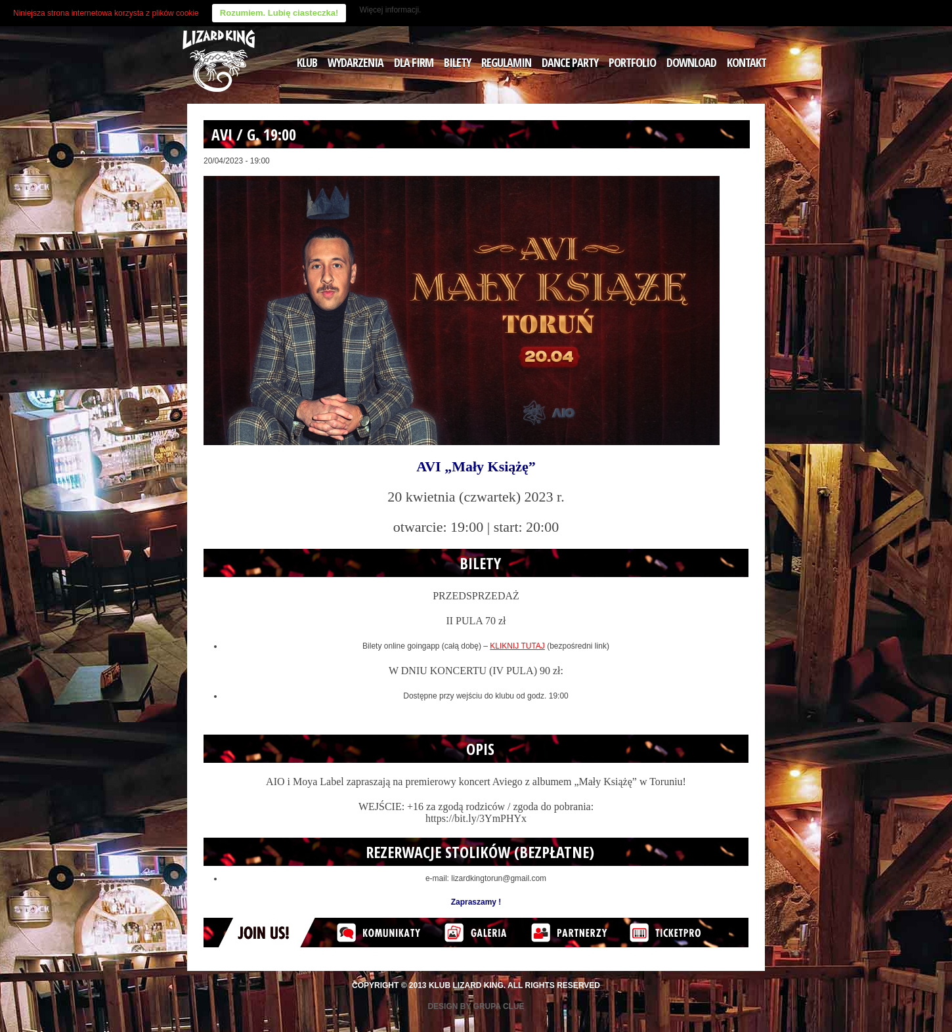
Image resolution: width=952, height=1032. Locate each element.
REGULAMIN (506, 62)
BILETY (457, 62)
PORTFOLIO (632, 62)
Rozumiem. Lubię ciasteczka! (279, 13)
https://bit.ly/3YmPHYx (476, 818)
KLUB (307, 62)
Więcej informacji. (390, 9)
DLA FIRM (413, 62)
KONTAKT (746, 62)
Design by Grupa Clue (475, 1006)
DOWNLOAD (691, 62)
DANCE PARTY (570, 62)
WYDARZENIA (355, 62)
